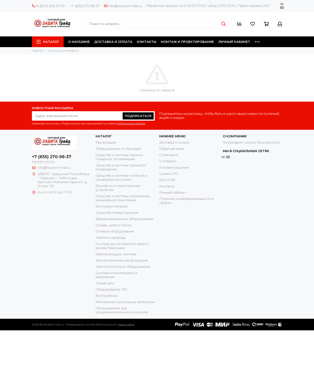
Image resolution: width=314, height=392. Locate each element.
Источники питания (111, 206)
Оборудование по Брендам (118, 149)
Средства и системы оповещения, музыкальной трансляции (123, 198)
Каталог (47, 42)
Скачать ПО (168, 174)
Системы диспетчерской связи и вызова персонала (122, 246)
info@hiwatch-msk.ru (122, 6)
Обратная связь (171, 149)
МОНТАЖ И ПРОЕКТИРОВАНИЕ (187, 42)
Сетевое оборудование (115, 231)
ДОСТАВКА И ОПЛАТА (113, 42)
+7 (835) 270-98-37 (85, 6)
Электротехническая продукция (122, 260)
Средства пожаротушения (117, 213)
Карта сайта (126, 324)
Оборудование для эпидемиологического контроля (122, 310)
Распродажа (106, 142)
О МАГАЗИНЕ (79, 42)
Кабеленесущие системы (116, 254)
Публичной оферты (131, 123)
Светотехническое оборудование (123, 267)
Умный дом (105, 283)
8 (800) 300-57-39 (48, 6)
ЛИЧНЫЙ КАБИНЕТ (234, 42)
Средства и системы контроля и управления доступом (121, 178)
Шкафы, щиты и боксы (114, 225)
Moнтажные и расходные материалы (125, 302)
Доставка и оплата (174, 142)
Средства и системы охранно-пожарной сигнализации (120, 157)
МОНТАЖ (167, 180)
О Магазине (168, 155)
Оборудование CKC (112, 289)
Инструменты (106, 296)
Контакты (166, 186)
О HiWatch (167, 161)
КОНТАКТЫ (146, 42)
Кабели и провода (110, 238)
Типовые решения (174, 168)
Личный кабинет (172, 193)
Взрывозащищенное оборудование (124, 219)
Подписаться (138, 116)
